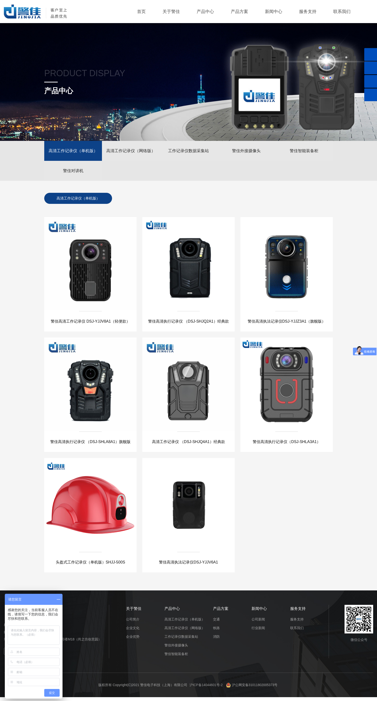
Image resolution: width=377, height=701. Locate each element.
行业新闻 (258, 631)
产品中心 (205, 11)
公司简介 (132, 623)
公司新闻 (258, 623)
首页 (141, 11)
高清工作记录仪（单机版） (73, 151)
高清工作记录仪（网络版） (130, 151)
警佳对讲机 (73, 173)
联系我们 (342, 11)
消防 (216, 640)
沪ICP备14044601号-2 (206, 688)
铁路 (216, 631)
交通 (216, 623)
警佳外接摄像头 (246, 151)
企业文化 (132, 631)
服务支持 (307, 11)
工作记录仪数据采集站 (188, 151)
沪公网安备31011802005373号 (252, 688)
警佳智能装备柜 (304, 151)
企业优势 (132, 640)
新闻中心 (273, 11)
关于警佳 (171, 11)
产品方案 (239, 11)
